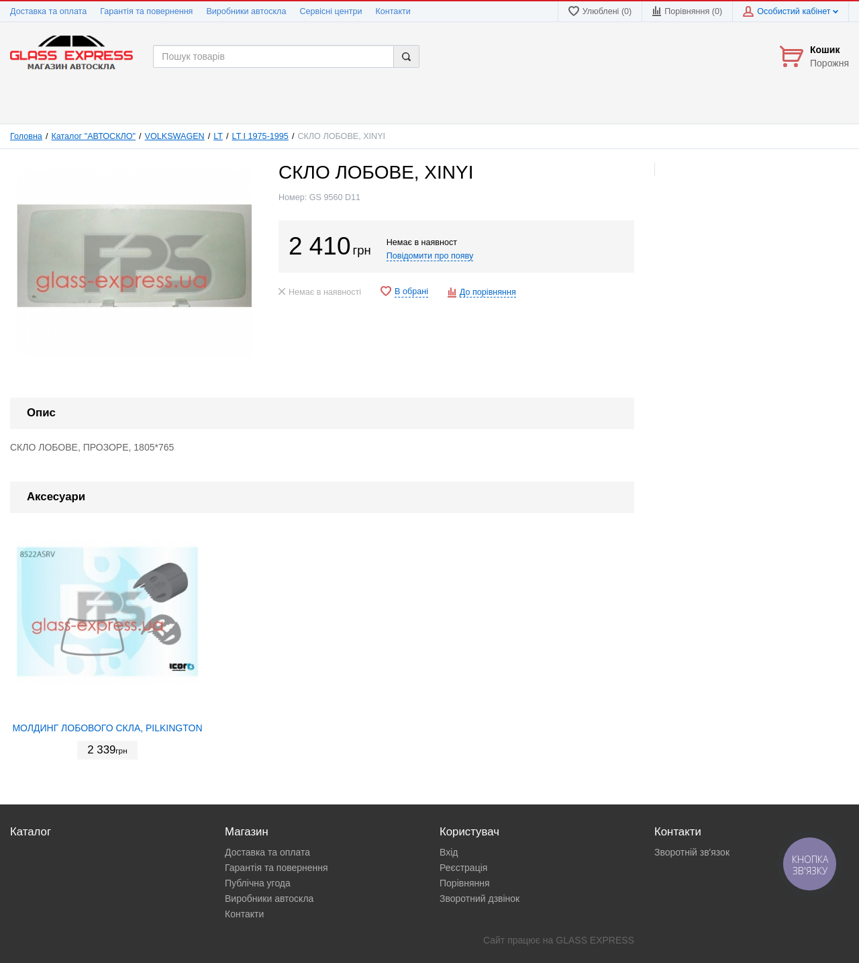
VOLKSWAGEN (175, 136)
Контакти (392, 11)
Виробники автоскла (246, 11)
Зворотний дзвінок (479, 898)
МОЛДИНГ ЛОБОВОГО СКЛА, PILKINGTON (107, 728)
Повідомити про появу (430, 256)
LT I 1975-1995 (260, 136)
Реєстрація (463, 867)
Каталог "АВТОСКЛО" (93, 136)
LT (218, 136)
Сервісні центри (330, 11)
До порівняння (488, 292)
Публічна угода (258, 883)
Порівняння (465, 883)
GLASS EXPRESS (595, 940)
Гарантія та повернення (146, 11)
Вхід (449, 852)
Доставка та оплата (48, 11)
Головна (26, 136)
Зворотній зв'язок (691, 852)
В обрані (411, 291)
